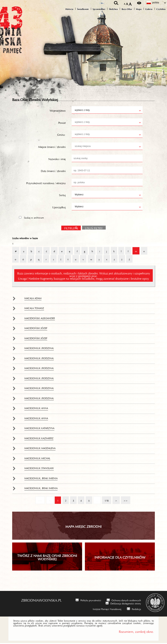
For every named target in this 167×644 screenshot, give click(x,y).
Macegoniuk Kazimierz (38, 438)
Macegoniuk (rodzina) (39, 348)
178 (105, 499)
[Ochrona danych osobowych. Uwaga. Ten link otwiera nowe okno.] (124, 601)
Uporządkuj (59, 207)
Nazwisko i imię (57, 159)
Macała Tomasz (34, 308)
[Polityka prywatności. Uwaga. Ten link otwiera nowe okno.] (88, 601)
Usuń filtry (92, 228)
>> (124, 499)
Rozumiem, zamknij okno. (136, 632)
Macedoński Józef (35, 328)
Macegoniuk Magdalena (39, 448)
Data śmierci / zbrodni (53, 171)
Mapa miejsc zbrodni (83, 526)
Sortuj (62, 195)
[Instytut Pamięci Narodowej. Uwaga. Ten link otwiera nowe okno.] (104, 609)
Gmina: (61, 135)
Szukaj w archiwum (34, 218)
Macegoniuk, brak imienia (41, 478)
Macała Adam (32, 298)
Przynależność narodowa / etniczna (46, 183)
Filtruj (69, 229)
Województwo (58, 111)
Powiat (62, 123)
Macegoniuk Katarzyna (39, 428)
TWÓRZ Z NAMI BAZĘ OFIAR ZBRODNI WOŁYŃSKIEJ (47, 557)
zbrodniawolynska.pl (41, 600)
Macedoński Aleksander (39, 318)
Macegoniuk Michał (37, 458)
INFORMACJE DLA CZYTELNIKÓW (119, 557)
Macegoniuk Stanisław (39, 468)
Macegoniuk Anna (36, 408)
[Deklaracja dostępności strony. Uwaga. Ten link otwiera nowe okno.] (123, 604)
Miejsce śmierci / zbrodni (52, 147)
